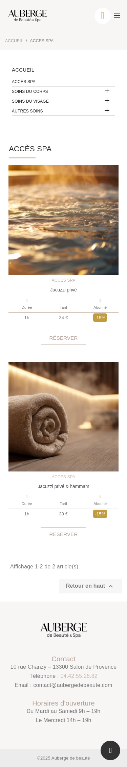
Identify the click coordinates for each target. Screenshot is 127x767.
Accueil (23, 70)
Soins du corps (30, 91)
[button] (63, 338)
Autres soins (27, 111)
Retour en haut (90, 586)
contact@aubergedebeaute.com (72, 685)
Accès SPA (24, 81)
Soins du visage (30, 101)
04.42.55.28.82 (79, 676)
